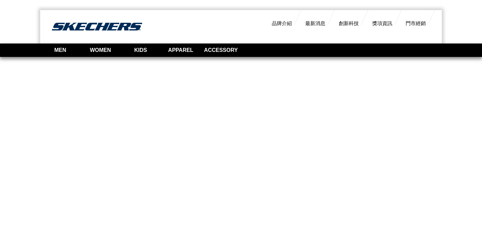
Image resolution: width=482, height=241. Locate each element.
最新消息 (315, 23)
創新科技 (349, 23)
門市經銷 (416, 23)
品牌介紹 (282, 23)
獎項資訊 (382, 23)
